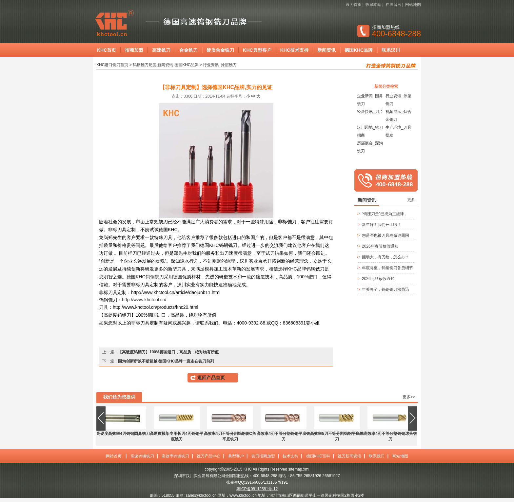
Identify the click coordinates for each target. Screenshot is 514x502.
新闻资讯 (326, 50)
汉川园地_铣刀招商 (370, 131)
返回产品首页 (211, 377)
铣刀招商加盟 (263, 456)
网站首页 (114, 456)
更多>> (409, 397)
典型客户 (236, 456)
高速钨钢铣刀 (142, 456)
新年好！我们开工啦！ (381, 224)
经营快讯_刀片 (370, 111)
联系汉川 (391, 50)
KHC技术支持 (294, 50)
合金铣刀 (188, 50)
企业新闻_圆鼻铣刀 (370, 100)
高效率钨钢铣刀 (175, 456)
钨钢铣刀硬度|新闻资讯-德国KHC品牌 (165, 65)
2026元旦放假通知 (378, 278)
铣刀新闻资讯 (349, 456)
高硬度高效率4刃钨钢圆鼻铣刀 (123, 433)
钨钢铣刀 (155, 276)
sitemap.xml (298, 469)
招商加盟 (134, 50)
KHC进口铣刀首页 (112, 65)
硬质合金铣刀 (220, 50)
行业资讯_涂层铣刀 (220, 65)
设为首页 (354, 4)
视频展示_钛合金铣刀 (398, 115)
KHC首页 (106, 50)
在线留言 (393, 4)
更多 (411, 199)
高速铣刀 (161, 50)
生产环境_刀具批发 (398, 131)
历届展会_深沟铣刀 (370, 147)
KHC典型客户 (257, 50)
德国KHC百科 (318, 456)
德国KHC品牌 (359, 50)
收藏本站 (373, 4)
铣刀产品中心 (208, 456)
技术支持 (290, 456)
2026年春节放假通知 (380, 246)
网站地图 (413, 4)
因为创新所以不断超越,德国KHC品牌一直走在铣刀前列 (166, 361)
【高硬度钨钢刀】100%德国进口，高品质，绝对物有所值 (168, 352)
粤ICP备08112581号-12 (257, 489)
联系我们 (377, 456)
